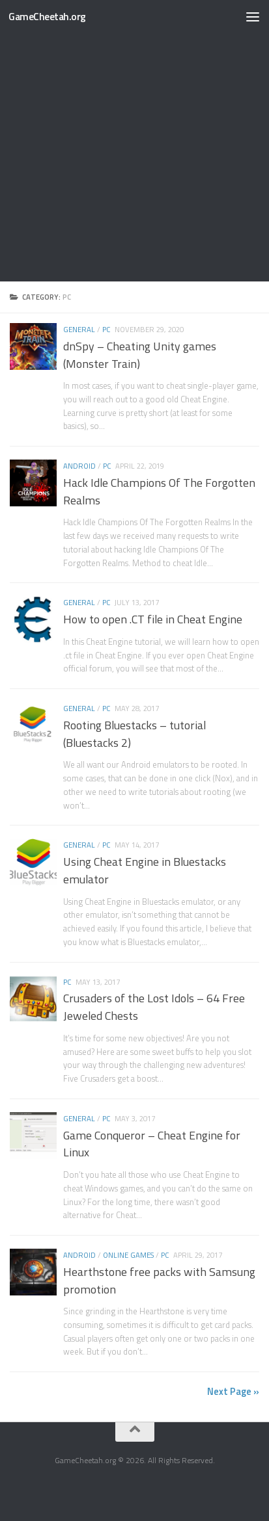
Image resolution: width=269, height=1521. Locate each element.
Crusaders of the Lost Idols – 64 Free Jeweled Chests (154, 1006)
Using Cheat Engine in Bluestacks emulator (144, 870)
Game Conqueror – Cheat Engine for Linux (151, 1144)
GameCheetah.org (47, 16)
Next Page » (233, 1391)
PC (106, 329)
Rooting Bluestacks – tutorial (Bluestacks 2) (134, 733)
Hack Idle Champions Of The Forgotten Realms (159, 491)
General (79, 329)
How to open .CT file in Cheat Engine (152, 619)
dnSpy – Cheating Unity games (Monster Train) (139, 354)
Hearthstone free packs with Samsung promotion (159, 1280)
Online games (128, 1254)
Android (79, 465)
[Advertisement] (134, 140)
